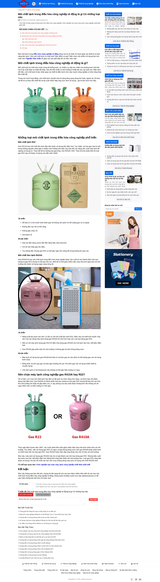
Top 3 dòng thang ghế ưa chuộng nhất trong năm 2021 (123, 36)
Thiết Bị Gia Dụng (65, 4)
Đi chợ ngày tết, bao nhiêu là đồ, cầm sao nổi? (121, 192)
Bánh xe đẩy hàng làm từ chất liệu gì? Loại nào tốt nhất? (37, 536)
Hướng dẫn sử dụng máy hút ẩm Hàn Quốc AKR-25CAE (122, 157)
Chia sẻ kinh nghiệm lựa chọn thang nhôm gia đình (122, 132)
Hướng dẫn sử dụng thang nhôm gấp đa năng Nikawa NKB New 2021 (42, 539)
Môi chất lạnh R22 (31, 39)
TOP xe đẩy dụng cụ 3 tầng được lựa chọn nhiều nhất (123, 60)
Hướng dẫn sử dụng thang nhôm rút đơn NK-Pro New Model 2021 (40, 545)
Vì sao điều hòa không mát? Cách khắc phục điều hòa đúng (123, 90)
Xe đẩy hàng (64, 570)
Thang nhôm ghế (39, 570)
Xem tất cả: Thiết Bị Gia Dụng (123, 71)
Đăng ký (138, 209)
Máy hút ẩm (74, 570)
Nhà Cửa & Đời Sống (104, 4)
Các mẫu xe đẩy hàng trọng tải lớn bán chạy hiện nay (114, 50)
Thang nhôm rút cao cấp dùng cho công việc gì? (121, 63)
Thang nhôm (27, 570)
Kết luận (24, 48)
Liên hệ (134, 564)
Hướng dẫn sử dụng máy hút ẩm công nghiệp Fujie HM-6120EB (40, 533)
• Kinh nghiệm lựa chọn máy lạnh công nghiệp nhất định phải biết (56, 486)
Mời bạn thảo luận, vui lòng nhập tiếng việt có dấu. (51, 501)
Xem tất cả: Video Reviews (123, 168)
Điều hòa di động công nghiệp (70, 573)
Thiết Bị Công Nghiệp (84, 4)
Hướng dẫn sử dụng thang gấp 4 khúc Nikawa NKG (36, 551)
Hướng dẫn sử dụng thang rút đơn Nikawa (33, 554)
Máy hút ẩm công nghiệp (91, 573)
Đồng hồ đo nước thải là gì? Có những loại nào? (121, 129)
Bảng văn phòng (97, 570)
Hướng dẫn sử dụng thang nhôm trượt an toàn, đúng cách (38, 517)
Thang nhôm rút (52, 570)
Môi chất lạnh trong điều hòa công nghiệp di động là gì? (40, 33)
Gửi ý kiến (93, 499)
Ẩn (47, 29)
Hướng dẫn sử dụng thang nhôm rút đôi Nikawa (34, 542)
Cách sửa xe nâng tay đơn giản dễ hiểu (114, 80)
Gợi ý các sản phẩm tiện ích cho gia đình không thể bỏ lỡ (115, 115)
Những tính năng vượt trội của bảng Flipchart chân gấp (122, 32)
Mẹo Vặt (136, 4)
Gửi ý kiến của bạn (26, 494)
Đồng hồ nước (85, 570)
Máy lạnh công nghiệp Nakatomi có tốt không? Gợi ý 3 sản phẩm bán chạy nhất (45, 514)
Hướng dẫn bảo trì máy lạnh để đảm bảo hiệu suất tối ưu (123, 100)
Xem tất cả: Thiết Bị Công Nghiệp (123, 106)
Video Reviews (122, 4)
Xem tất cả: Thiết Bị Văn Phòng (123, 41)
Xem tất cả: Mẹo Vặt (123, 199)
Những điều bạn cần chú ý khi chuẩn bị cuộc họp (121, 28)
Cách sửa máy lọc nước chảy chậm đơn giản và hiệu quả (123, 95)
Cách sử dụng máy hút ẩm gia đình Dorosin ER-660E (123, 160)
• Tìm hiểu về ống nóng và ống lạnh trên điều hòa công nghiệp (55, 484)
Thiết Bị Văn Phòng (47, 4)
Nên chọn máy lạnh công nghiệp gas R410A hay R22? (39, 45)
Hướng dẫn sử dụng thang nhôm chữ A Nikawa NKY (36, 548)
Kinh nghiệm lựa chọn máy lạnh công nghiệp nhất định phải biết (40, 530)
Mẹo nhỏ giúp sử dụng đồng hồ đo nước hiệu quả (122, 195)
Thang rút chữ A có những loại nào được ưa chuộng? (123, 66)
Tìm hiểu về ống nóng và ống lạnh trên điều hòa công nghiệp (40, 23)
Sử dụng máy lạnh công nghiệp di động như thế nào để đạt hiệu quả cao (42, 520)
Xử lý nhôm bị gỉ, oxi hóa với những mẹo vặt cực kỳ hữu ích (114, 178)
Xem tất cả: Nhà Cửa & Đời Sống (123, 137)
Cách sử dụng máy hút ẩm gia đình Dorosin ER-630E (123, 163)
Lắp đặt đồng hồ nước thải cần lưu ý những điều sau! (36, 557)
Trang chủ (21, 10)
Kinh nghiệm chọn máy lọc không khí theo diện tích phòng (122, 126)
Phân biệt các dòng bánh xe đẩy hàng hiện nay (121, 189)
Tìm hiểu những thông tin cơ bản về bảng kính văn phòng (114, 19)
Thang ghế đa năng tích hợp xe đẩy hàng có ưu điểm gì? (37, 511)
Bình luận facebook (43, 494)
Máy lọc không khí (111, 570)
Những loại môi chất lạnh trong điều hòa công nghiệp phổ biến (42, 36)
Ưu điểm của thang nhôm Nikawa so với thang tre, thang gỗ (38, 523)
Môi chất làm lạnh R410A (33, 42)
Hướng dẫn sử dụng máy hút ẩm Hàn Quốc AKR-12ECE (115, 146)
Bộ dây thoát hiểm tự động (128, 570)
